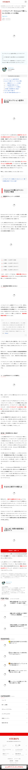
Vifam (6, 333)
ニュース (4, 700)
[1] (22, 153)
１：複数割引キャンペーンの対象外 (13, 83)
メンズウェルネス (17, 5)
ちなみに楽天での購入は (9, 90)
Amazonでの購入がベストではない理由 (13, 81)
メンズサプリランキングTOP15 (14, 767)
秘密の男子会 (5, 722)
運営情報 (11, 760)
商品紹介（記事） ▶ (14, 550)
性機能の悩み (23, 5)
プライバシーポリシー (14, 763)
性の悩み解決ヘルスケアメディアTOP (7, 5)
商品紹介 (6, 16)
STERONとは (10, 758)
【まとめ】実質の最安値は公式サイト (12, 92)
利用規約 (16, 760)
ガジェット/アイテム (6, 709)
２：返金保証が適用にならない (12, 85)
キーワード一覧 (17, 758)
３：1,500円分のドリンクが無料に (13, 86)
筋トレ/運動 (4, 704)
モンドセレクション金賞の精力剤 (11, 79)
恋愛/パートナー (5, 718)
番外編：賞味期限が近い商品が (12, 88)
